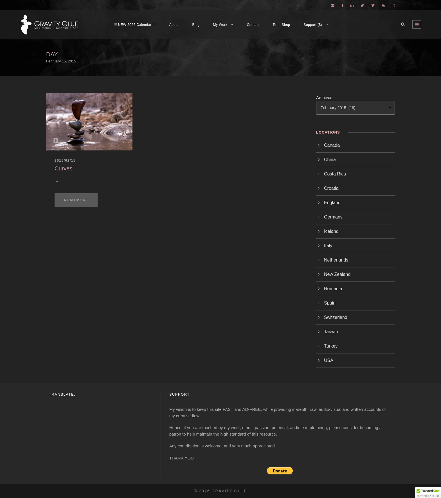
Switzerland (335, 317)
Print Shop (281, 25)
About (174, 25)
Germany (333, 217)
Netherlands (336, 260)
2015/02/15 (65, 161)
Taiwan (331, 331)
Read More (76, 200)
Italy (328, 245)
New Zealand (337, 274)
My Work (220, 25)
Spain (330, 303)
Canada (332, 145)
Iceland (331, 231)
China (330, 159)
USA (328, 360)
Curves (63, 168)
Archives (324, 97)
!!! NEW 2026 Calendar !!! (135, 25)
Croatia (331, 188)
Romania (333, 288)
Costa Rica (335, 174)
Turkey (331, 346)
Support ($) (313, 25)
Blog (196, 25)
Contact (253, 25)
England (332, 202)
